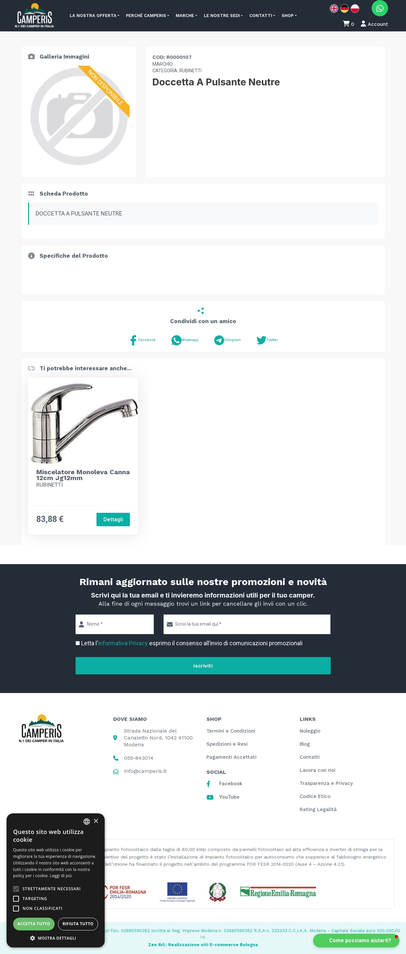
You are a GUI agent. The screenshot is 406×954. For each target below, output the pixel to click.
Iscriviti (203, 666)
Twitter (267, 340)
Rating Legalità (318, 809)
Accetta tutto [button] (33, 924)
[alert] (56, 880)
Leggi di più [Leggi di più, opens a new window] (61, 875)
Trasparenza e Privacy (326, 783)
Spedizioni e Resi (227, 744)
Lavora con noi (317, 770)
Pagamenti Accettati (231, 757)
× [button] (95, 821)
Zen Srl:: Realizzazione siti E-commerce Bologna (203, 944)
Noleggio (310, 731)
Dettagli (113, 519)
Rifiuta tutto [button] (78, 924)
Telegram (227, 340)
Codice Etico (315, 796)
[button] (356, 940)
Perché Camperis (146, 15)
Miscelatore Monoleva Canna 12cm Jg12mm (83, 475)
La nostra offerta (93, 15)
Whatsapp (185, 340)
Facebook (142, 340)
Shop (287, 15)
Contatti (260, 15)
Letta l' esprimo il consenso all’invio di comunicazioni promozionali (192, 643)
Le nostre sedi (222, 15)
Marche (185, 15)
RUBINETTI (49, 484)
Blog (305, 744)
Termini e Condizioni (230, 731)
